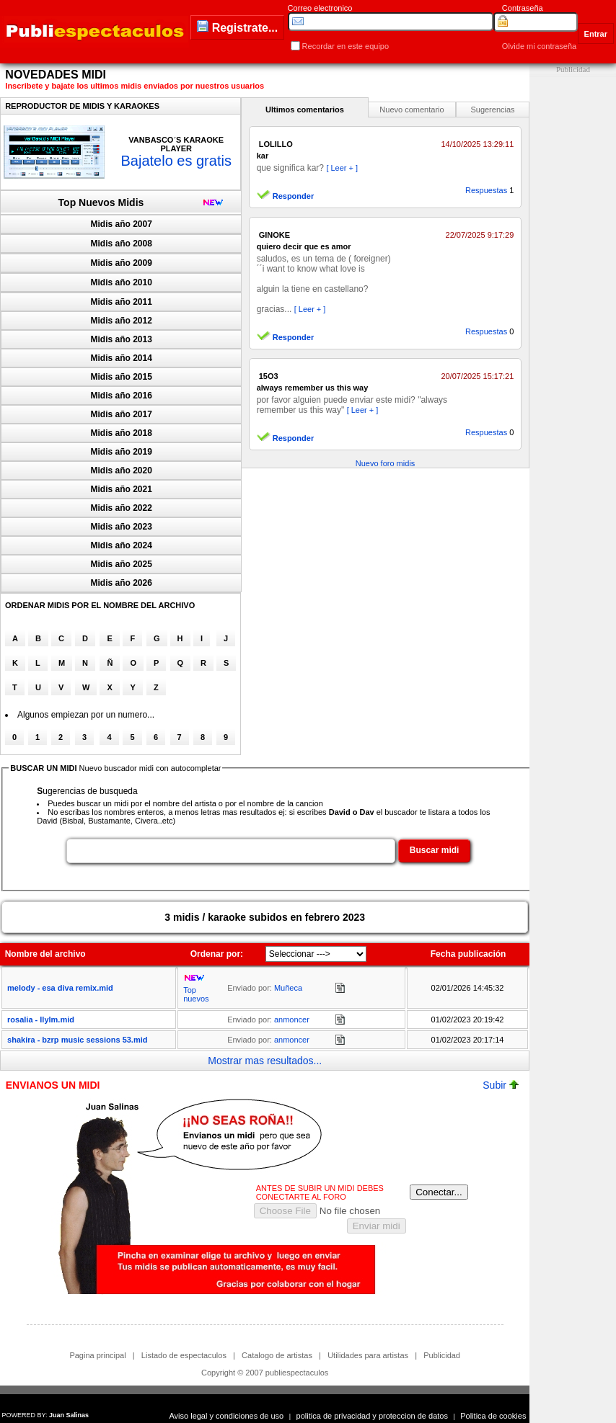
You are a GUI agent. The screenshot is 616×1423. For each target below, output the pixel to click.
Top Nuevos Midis (101, 202)
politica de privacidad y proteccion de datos (372, 1415)
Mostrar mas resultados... (265, 1060)
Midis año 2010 (121, 282)
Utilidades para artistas (367, 1355)
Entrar (595, 34)
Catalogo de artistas (277, 1355)
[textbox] (230, 851)
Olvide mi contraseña (539, 46)
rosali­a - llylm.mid (40, 1019)
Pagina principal (97, 1355)
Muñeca (288, 987)
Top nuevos (195, 994)
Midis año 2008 (121, 243)
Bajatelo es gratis (175, 161)
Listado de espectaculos (183, 1355)
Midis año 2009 (121, 263)
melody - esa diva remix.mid (60, 987)
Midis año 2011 (121, 302)
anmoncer (291, 1019)
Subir (501, 1085)
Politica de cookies (493, 1415)
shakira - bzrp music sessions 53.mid (77, 1039)
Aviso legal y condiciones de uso (226, 1415)
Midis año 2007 (121, 224)
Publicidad (441, 1355)
